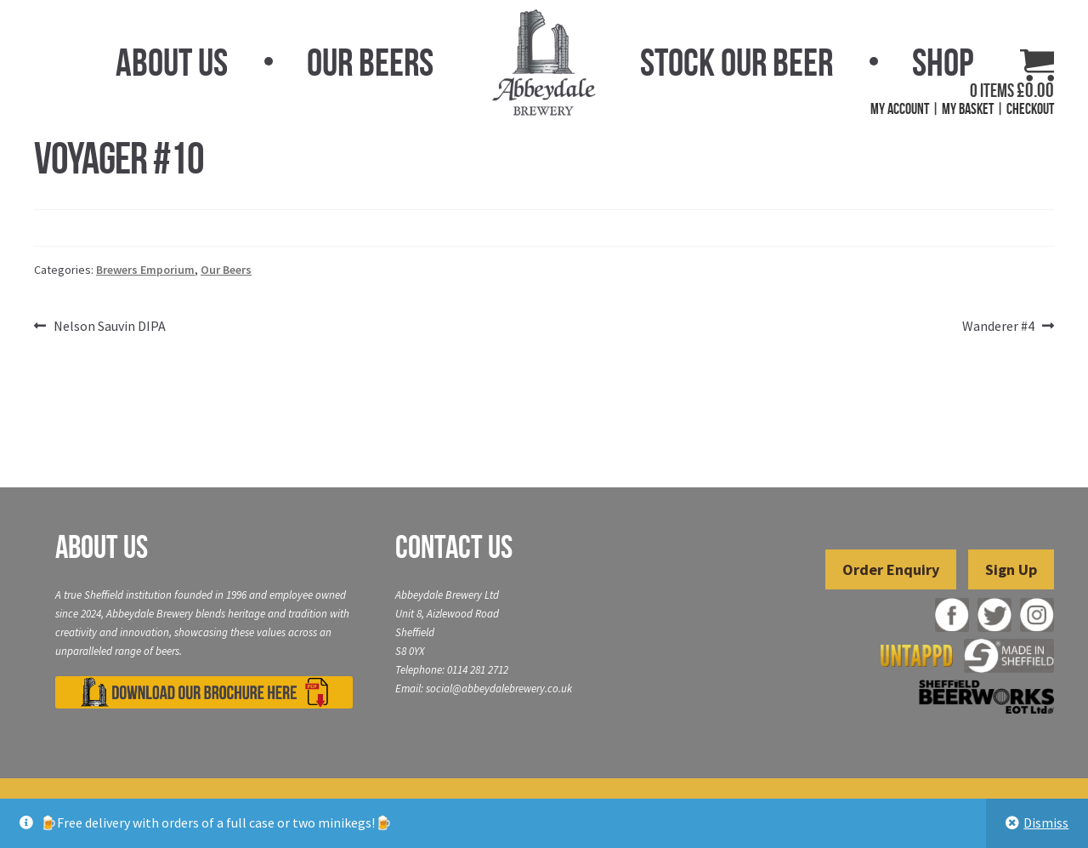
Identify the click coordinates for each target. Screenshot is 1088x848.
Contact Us (454, 547)
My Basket (968, 108)
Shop (942, 62)
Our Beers (370, 62)
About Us (172, 62)
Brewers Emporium (145, 269)
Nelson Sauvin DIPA (109, 327)
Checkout (1030, 108)
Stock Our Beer (736, 62)
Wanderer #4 (998, 327)
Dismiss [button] (1045, 822)
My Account (899, 108)
